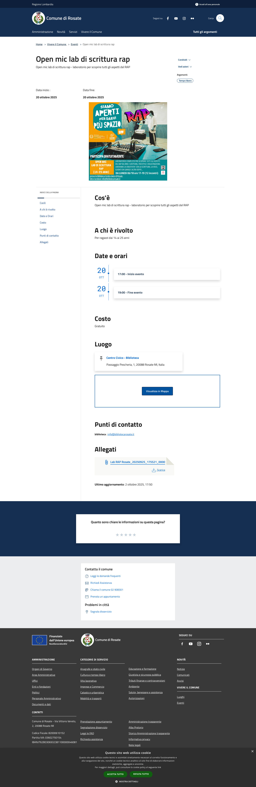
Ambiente (134, 686)
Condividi (185, 60)
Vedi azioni (185, 67)
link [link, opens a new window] (159, 767)
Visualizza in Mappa (157, 391)
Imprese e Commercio (92, 687)
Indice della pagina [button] (49, 192)
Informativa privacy (139, 739)
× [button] (252, 751)
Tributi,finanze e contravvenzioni (147, 681)
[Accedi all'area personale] (207, 4)
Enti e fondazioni (41, 687)
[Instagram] (183, 18)
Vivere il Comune (57, 44)
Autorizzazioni (136, 698)
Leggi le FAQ (87, 733)
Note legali (135, 745)
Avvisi (180, 681)
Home (39, 44)
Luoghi (180, 697)
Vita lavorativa (88, 681)
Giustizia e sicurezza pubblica (145, 675)
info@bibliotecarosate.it (121, 434)
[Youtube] (174, 18)
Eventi (74, 44)
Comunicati (183, 675)
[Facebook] (166, 18)
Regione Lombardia (42, 4)
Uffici (35, 681)
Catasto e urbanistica (92, 692)
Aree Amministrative (43, 675)
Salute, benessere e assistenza (146, 692)
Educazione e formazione (142, 669)
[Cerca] (220, 18)
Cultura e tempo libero (92, 675)
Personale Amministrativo (46, 698)
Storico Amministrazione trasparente (149, 733)
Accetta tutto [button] (115, 774)
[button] (128, 781)
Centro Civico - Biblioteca (122, 358)
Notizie (181, 669)
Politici (36, 692)
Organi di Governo (42, 669)
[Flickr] (191, 18)
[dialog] (128, 767)
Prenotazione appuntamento (96, 721)
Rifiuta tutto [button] (141, 774)
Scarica (158, 470)
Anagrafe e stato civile (92, 669)
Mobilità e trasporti (91, 698)
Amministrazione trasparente (145, 721)
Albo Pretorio (136, 727)
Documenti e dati (41, 704)
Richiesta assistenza (91, 739)
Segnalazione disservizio (93, 727)
